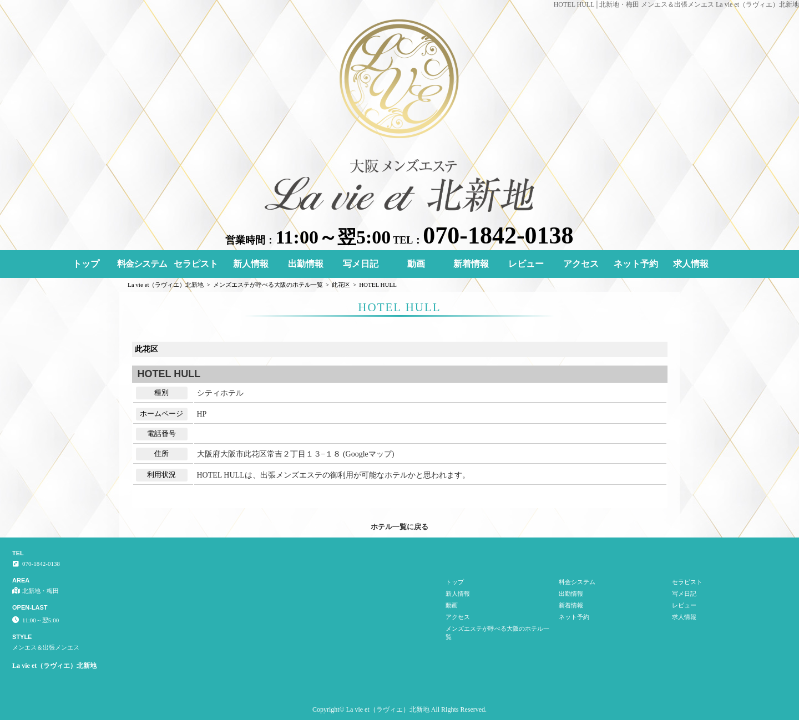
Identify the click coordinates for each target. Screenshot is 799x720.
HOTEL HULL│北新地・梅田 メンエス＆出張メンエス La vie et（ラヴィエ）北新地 (676, 4)
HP (202, 414)
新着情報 (471, 263)
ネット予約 (636, 263)
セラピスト (196, 263)
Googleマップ (369, 454)
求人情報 (691, 263)
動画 (416, 263)
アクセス (581, 263)
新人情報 (251, 263)
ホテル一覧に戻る (399, 527)
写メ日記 (360, 263)
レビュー (526, 263)
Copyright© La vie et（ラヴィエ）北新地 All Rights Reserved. (399, 709)
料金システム (142, 263)
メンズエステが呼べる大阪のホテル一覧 (497, 632)
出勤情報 (305, 263)
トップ (86, 263)
